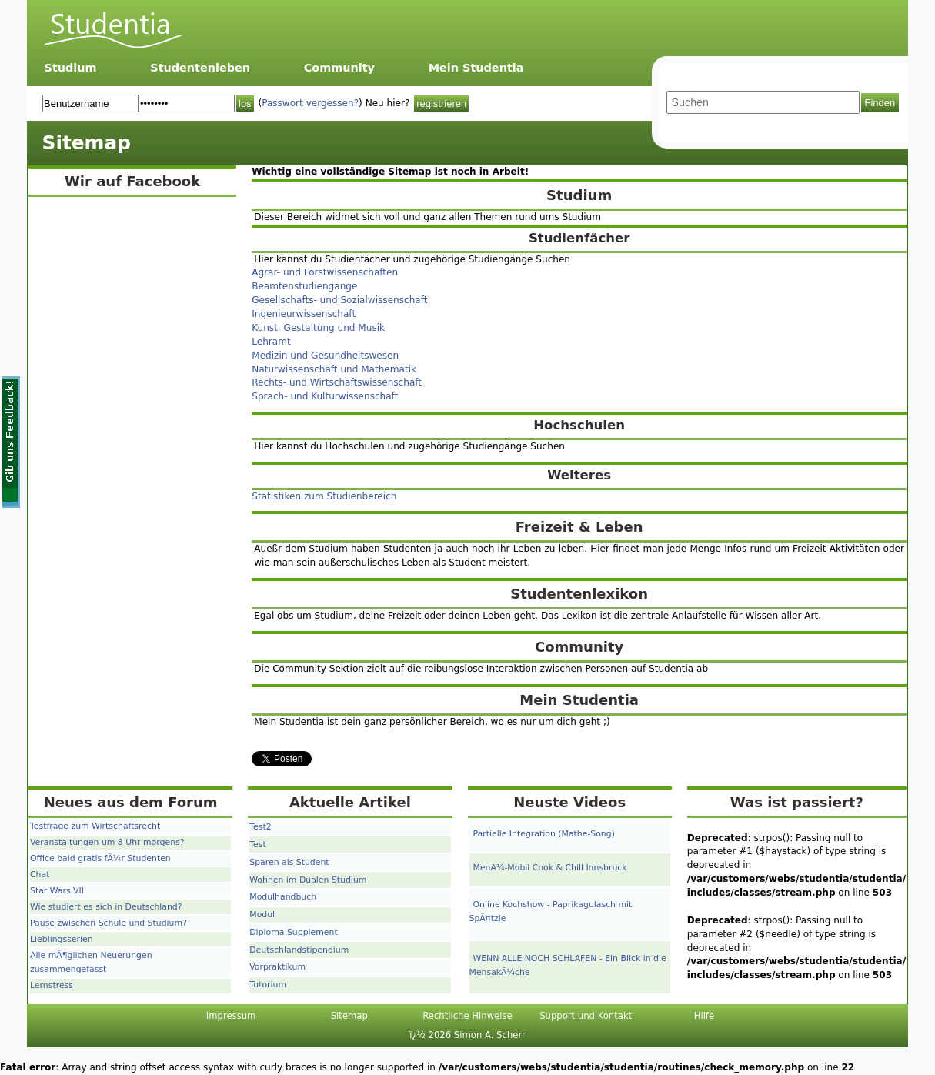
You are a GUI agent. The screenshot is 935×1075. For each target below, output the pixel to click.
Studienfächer (579, 238)
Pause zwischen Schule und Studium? (108, 923)
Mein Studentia (476, 68)
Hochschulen (579, 425)
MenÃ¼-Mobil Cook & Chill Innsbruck (550, 868)
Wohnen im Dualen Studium (307, 880)
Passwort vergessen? (310, 103)
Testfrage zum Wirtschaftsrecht (95, 826)
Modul (262, 915)
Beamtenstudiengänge (304, 286)
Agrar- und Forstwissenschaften (325, 272)
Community (339, 68)
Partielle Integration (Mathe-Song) (544, 834)
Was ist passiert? (796, 802)
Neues (68, 802)
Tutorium (267, 985)
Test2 (260, 827)
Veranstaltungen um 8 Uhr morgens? (107, 842)
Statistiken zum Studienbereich (324, 496)
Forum (192, 802)
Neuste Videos (569, 802)
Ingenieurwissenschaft (304, 314)
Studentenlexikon (579, 594)
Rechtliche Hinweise (467, 1015)
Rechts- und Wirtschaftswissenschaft (337, 382)
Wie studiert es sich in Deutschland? (106, 907)
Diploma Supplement (293, 932)
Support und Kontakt (585, 1015)
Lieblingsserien (61, 939)
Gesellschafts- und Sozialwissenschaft (339, 300)
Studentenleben (200, 68)
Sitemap (349, 1015)
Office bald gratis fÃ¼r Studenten (100, 858)
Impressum (231, 1015)
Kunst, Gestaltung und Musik (318, 327)
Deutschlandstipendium (299, 950)
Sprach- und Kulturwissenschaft (325, 396)
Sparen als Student (289, 862)
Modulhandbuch (282, 897)
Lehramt (271, 341)
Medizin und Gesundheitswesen (325, 355)
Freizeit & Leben (579, 527)
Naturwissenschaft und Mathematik (334, 369)
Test (257, 845)
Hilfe (704, 1015)
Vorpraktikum (277, 967)
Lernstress (51, 985)
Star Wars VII (57, 891)
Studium (71, 68)
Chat (39, 875)
